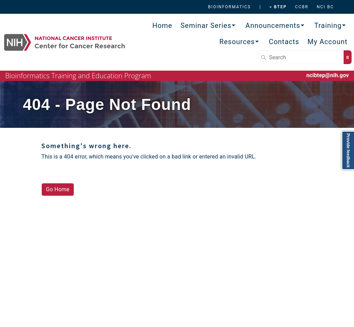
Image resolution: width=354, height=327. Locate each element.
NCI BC (325, 6)
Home (162, 25)
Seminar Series (206, 25)
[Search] (301, 57)
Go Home (57, 189)
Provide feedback (348, 150)
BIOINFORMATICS (229, 6)
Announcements (272, 25)
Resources (237, 42)
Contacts (284, 42)
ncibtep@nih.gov (327, 75)
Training (328, 25)
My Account (327, 42)
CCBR (302, 6)
